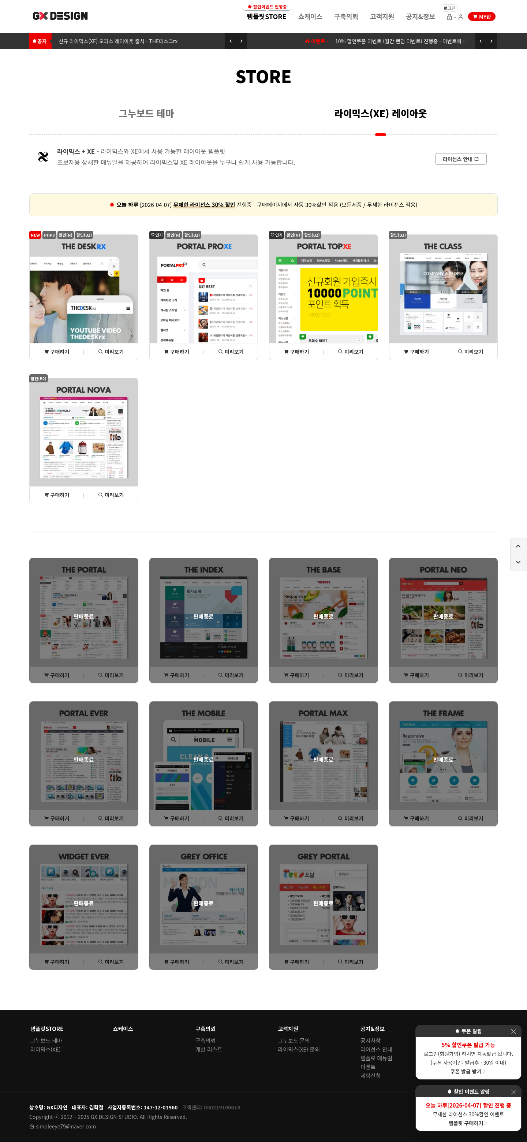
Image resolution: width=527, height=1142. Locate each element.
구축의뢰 (346, 16)
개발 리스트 (208, 1049)
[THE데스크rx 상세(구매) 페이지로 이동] (83, 297)
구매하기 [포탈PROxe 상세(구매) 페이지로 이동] (176, 351)
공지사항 (370, 1040)
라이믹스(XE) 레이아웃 (380, 113)
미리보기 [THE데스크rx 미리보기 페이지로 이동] (111, 351)
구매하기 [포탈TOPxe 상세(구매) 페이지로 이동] (296, 351)
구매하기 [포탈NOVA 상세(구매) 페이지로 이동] (57, 494)
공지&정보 (420, 16)
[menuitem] (266, 16)
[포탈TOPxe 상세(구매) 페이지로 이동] (323, 297)
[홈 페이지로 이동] (61, 17)
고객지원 (382, 16)
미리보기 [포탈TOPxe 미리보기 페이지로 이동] (350, 351)
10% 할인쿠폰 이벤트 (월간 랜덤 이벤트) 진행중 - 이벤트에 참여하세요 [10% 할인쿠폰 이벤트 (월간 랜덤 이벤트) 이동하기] (410, 41)
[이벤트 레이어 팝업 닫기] (513, 1031)
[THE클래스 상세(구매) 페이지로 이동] (443, 297)
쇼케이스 (310, 16)
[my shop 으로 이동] (482, 16)
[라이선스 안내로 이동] (461, 158)
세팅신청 (370, 1075)
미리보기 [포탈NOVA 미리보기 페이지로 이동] (111, 494)
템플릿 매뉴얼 (376, 1058)
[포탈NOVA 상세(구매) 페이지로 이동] (83, 441)
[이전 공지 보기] (230, 41)
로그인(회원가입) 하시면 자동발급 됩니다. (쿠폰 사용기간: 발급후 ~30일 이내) (468, 1058)
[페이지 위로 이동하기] (519, 546)
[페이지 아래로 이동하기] (519, 563)
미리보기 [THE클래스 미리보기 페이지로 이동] (470, 351)
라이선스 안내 (376, 1049)
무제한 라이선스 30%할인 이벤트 (468, 1114)
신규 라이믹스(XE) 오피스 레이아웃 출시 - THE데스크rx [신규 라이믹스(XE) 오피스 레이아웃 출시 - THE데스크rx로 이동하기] (118, 41)
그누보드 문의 (294, 1040)
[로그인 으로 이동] (449, 17)
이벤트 (367, 1067)
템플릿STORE (267, 14)
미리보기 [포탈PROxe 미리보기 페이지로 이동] (231, 351)
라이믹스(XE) (45, 1049)
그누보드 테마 (146, 113)
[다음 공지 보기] (241, 41)
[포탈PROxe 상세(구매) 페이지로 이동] (203, 297)
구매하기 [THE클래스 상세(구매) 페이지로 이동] (416, 351)
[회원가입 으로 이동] (461, 17)
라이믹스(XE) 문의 (299, 1049)
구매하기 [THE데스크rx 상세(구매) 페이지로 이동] (57, 351)
